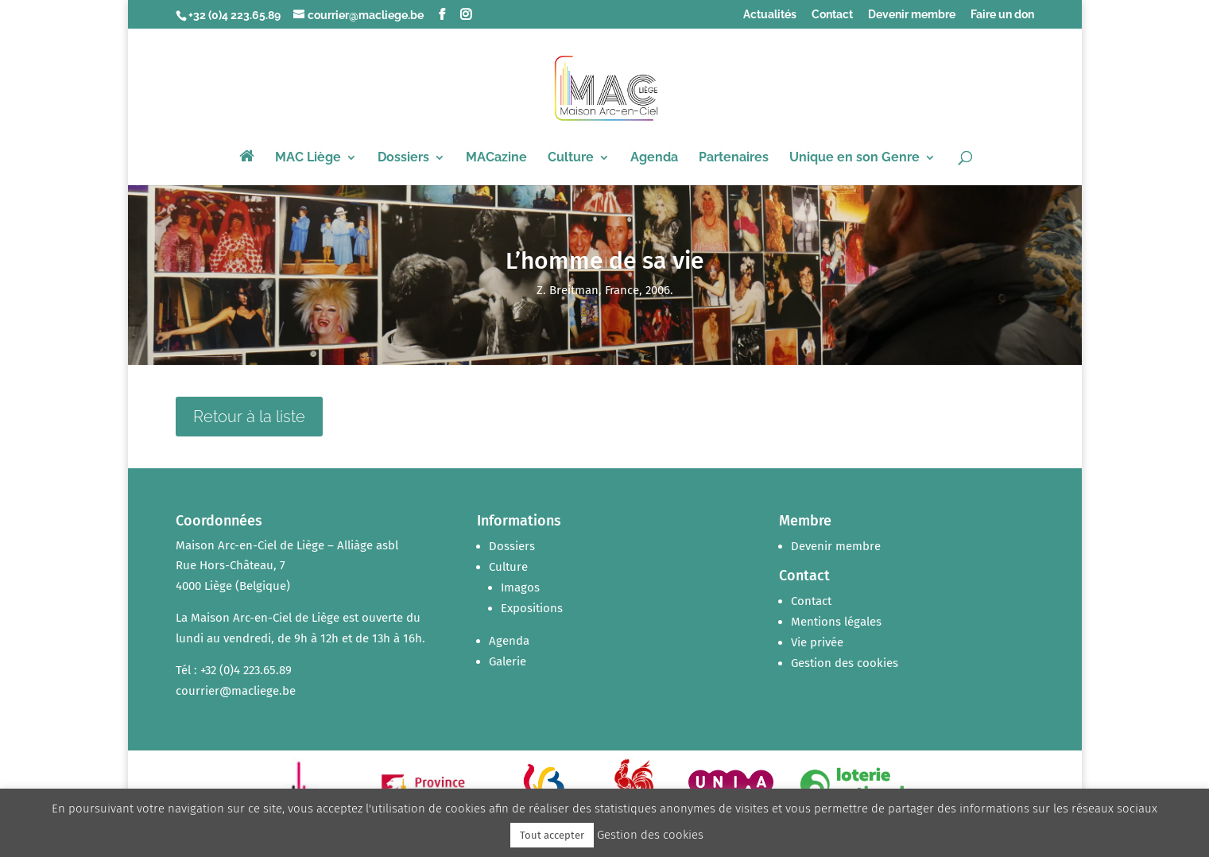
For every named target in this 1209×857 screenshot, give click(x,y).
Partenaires (734, 158)
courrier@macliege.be (236, 691)
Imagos (520, 587)
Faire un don (1002, 15)
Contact (832, 15)
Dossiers (403, 158)
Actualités (769, 15)
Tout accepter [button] (552, 835)
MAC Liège (308, 158)
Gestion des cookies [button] (844, 663)
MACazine (496, 158)
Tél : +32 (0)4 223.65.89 (234, 670)
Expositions (532, 608)
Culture (571, 158)
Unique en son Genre (854, 158)
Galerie (507, 661)
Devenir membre (911, 15)
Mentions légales (836, 622)
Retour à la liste (249, 416)
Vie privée (817, 642)
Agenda (654, 158)
